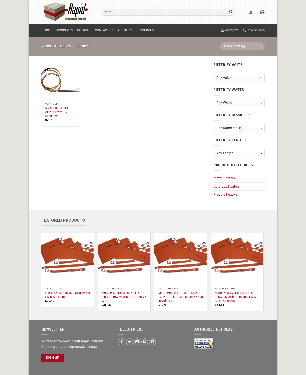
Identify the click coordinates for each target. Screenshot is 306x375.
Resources (145, 30)
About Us (125, 30)
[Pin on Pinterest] (144, 341)
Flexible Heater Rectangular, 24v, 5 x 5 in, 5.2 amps (67, 295)
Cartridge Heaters (226, 186)
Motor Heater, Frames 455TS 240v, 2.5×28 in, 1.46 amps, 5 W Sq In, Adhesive (235, 296)
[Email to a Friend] (137, 341)
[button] (251, 12)
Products (65, 30)
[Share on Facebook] (121, 341)
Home (48, 30)
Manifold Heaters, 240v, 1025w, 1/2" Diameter (56, 112)
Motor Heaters (224, 178)
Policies (83, 30)
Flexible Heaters (225, 194)
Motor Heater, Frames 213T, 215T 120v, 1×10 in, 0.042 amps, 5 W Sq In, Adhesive (180, 296)
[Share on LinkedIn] (152, 341)
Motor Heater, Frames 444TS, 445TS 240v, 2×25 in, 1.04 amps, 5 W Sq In (124, 296)
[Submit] (231, 12)
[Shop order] (242, 46)
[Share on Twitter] (129, 341)
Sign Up (53, 358)
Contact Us (104, 30)
